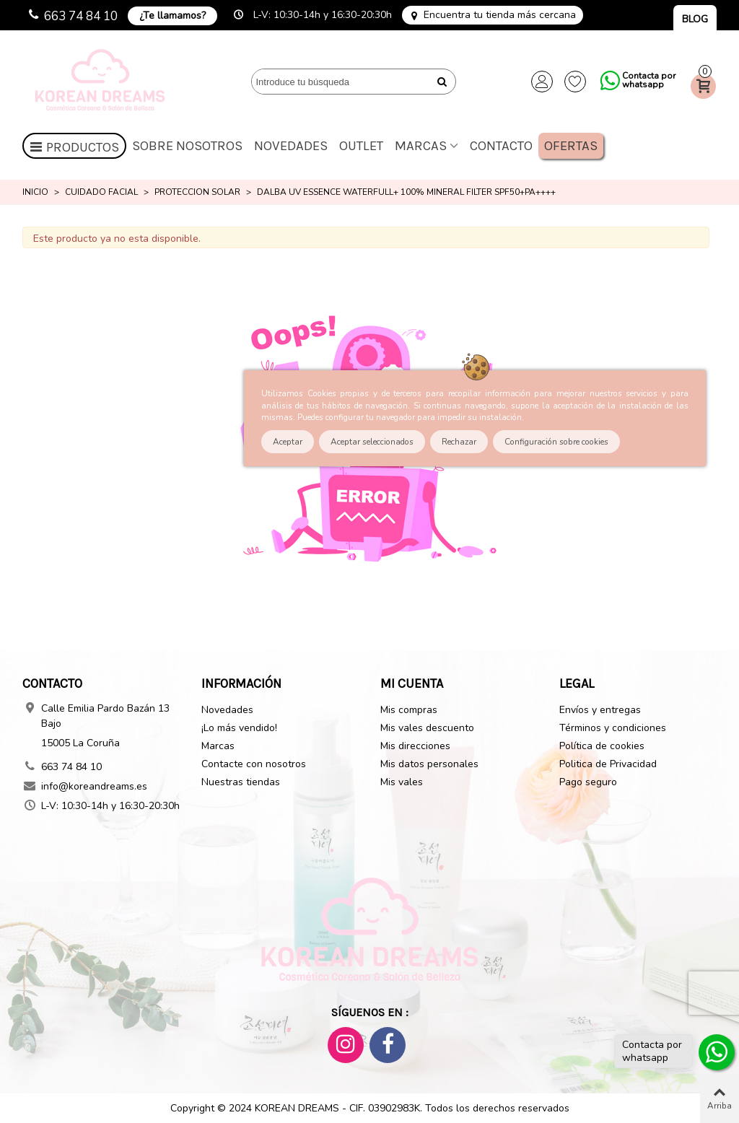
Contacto (501, 146)
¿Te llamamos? (172, 15)
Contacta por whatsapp (648, 80)
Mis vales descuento (427, 728)
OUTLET (361, 146)
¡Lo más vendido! (239, 728)
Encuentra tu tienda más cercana (500, 15)
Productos (74, 147)
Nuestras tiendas (240, 782)
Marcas (421, 146)
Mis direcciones (415, 746)
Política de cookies (601, 746)
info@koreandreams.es (94, 786)
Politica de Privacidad (608, 764)
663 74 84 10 (81, 16)
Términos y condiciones (612, 728)
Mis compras (408, 710)
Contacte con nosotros (253, 764)
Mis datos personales (429, 764)
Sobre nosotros (187, 146)
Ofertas (571, 146)
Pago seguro (588, 782)
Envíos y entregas (600, 710)
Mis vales (401, 782)
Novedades (291, 146)
